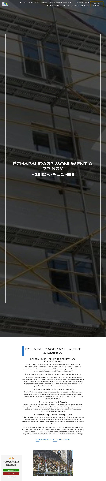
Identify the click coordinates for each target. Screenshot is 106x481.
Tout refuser (11, 473)
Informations (53, 6)
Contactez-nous (61, 432)
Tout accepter (11, 470)
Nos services (81, 2)
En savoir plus (43, 432)
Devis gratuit (96, 4)
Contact (85, 6)
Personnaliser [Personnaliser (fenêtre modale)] (11, 477)
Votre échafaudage (37, 2)
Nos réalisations (71, 6)
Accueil (23, 2)
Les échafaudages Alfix (61, 2)
